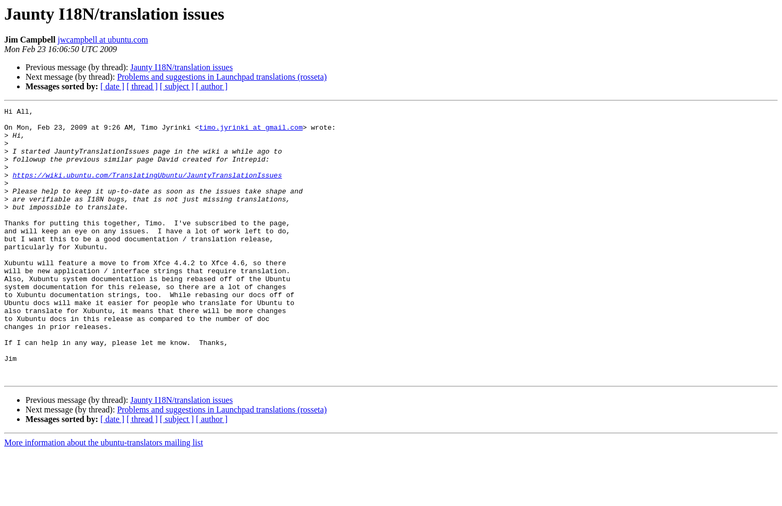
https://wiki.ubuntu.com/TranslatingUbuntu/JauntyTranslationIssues (147, 189)
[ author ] (212, 86)
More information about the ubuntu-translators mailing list (103, 496)
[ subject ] (177, 86)
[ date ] (112, 86)
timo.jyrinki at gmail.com (251, 132)
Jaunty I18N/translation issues (181, 67)
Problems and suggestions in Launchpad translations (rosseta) (222, 76)
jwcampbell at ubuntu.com (102, 39)
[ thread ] (142, 86)
